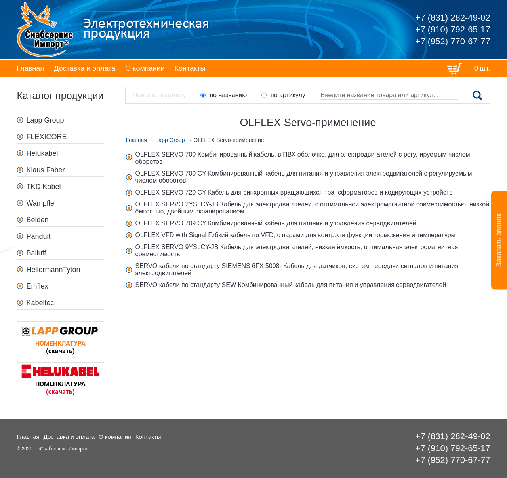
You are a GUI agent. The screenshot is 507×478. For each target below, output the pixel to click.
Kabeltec (40, 303)
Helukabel (42, 153)
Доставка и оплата (84, 68)
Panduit (39, 236)
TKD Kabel (44, 187)
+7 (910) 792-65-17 (453, 29)
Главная (30, 68)
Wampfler (42, 203)
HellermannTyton (53, 270)
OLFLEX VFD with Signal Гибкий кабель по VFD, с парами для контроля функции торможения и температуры (295, 235)
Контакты (190, 68)
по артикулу (283, 95)
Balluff (36, 253)
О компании (144, 68)
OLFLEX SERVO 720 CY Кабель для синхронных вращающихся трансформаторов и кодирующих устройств (294, 192)
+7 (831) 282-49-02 (453, 18)
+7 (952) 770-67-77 (453, 41)
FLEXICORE (47, 137)
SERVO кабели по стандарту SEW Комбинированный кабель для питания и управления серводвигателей (290, 285)
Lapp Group (45, 120)
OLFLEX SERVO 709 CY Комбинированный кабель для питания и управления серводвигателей (275, 223)
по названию (223, 95)
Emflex (37, 286)
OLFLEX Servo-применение (228, 140)
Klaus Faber (46, 170)
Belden (38, 220)
